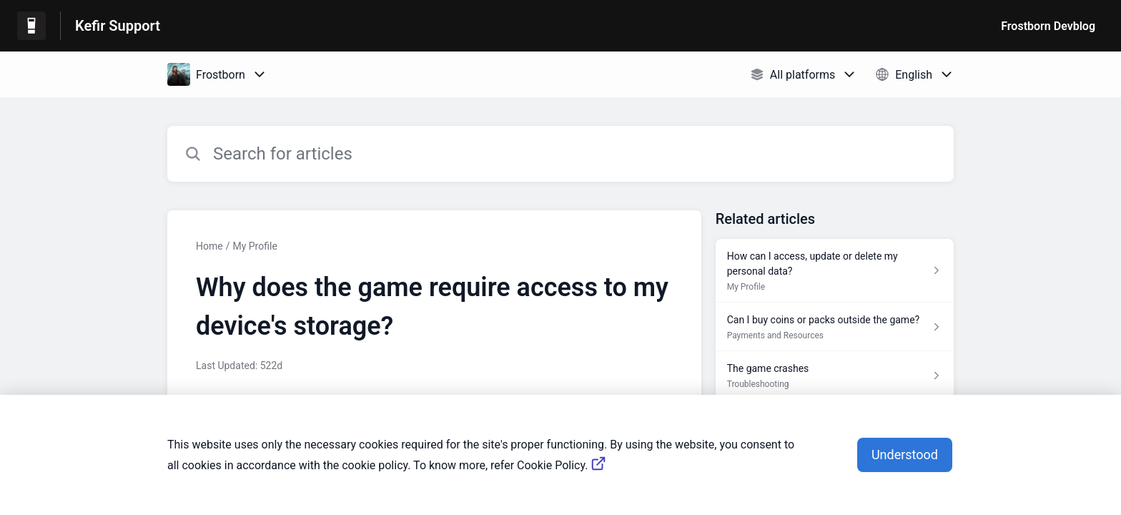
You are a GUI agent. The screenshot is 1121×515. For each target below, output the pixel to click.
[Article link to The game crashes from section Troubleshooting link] (835, 375)
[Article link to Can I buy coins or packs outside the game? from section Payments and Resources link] (835, 327)
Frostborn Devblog (1048, 26)
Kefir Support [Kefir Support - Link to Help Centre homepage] (117, 25)
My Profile (254, 246)
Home (209, 246)
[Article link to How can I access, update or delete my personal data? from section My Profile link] (835, 271)
